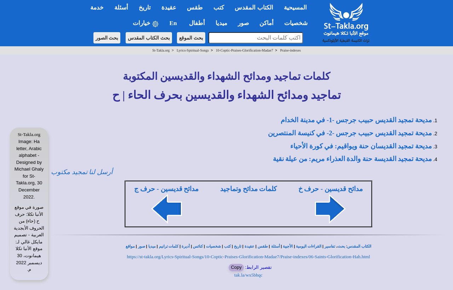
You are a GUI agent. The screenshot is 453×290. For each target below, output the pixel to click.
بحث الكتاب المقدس (149, 38)
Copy (236, 267)
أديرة (186, 246)
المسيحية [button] (295, 7)
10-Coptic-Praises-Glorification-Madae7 (244, 50)
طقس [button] (195, 7)
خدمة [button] (97, 7)
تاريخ (237, 246)
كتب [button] (218, 7)
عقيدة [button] (168, 7)
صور (141, 246)
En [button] (174, 23)
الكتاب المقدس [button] (254, 7)
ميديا (152, 246)
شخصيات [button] (298, 23)
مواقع (130, 246)
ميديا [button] (221, 23)
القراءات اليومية (308, 246)
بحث (341, 246)
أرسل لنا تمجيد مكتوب (82, 172)
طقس (263, 246)
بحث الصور (107, 38)
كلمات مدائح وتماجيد (248, 189)
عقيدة (249, 246)
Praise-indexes (290, 50)
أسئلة (275, 246)
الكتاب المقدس (359, 246)
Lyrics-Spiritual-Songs (193, 50)
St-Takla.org (161, 50)
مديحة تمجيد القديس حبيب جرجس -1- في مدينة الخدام (356, 120)
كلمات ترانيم (169, 246)
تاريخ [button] (145, 7)
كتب (227, 246)
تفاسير (330, 246)
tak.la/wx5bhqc (248, 275)
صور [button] (243, 23)
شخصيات (213, 246)
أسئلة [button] (121, 7)
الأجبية (288, 246)
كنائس (198, 246)
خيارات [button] (146, 23)
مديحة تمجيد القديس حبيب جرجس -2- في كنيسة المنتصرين (350, 133)
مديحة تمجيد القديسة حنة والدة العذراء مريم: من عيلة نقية (352, 158)
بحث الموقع (191, 38)
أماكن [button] (266, 23)
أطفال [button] (197, 23)
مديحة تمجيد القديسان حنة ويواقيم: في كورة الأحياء (361, 146)
